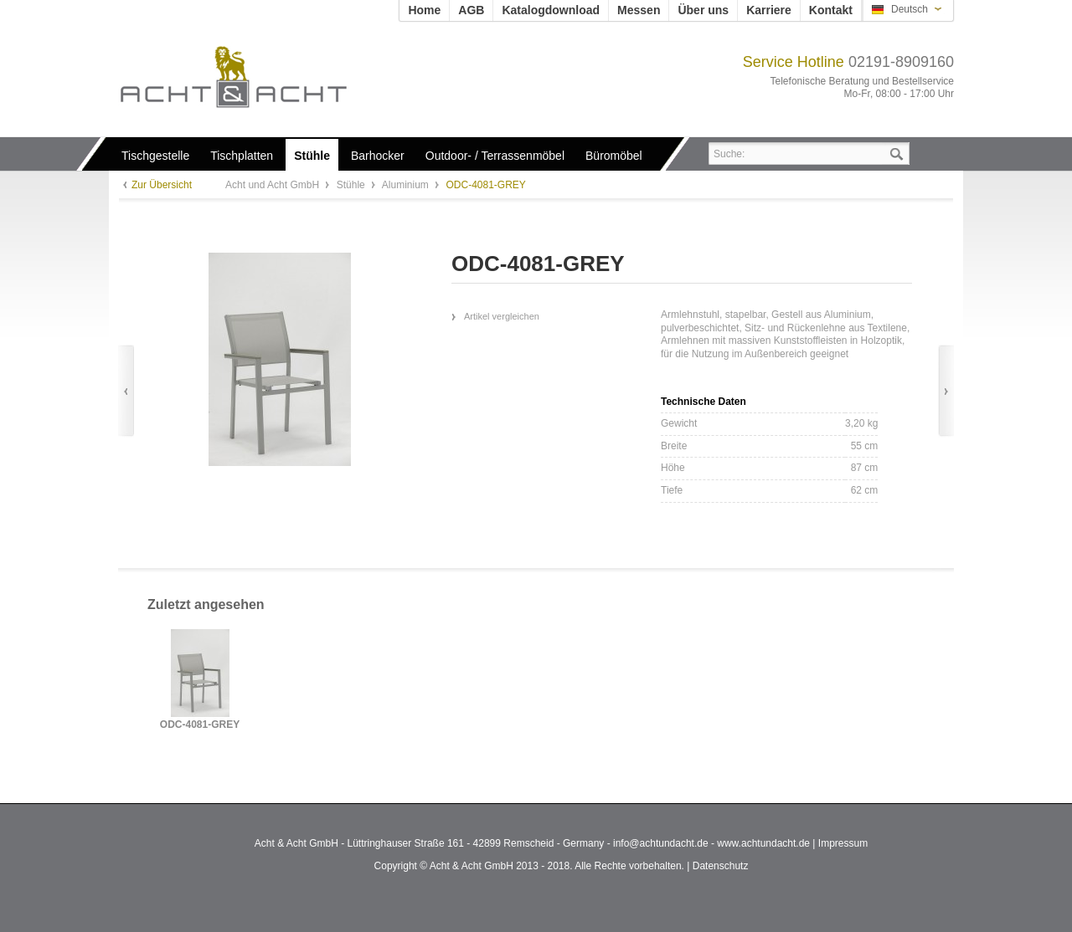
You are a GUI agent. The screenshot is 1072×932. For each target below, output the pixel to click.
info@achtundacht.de (661, 843)
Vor (946, 391)
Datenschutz (721, 866)
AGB (471, 10)
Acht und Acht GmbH (261, 76)
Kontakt (831, 10)
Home (424, 10)
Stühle (352, 185)
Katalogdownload (551, 10)
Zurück (126, 391)
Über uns (703, 10)
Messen (638, 10)
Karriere (768, 10)
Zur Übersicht (161, 185)
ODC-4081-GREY (200, 724)
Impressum (843, 843)
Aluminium (406, 185)
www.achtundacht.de (763, 843)
